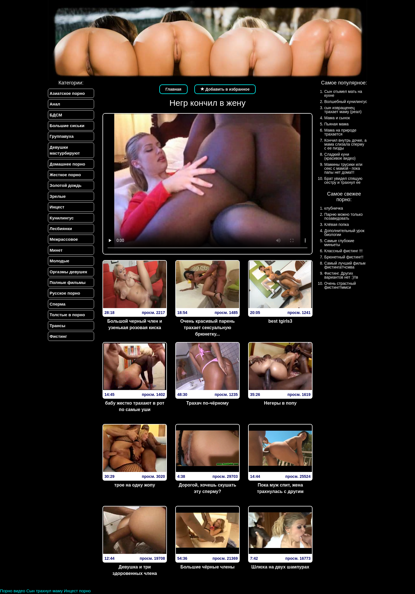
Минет (56, 250)
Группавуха (62, 136)
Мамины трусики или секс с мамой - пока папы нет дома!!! (343, 168)
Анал (55, 104)
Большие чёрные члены (207, 567)
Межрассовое (64, 239)
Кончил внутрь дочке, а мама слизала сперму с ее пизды (345, 144)
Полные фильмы (67, 282)
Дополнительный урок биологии (344, 233)
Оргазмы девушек (68, 271)
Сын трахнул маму (44, 590)
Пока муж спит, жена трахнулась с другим (280, 488)
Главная (173, 89)
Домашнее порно (67, 164)
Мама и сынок (337, 118)
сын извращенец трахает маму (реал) (343, 110)
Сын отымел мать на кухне (343, 93)
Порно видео (12, 590)
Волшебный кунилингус (345, 102)
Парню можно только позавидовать (343, 216)
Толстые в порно (67, 315)
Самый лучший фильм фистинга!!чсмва (344, 265)
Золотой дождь (65, 185)
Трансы (57, 325)
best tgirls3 (280, 321)
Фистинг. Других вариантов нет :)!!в (341, 275)
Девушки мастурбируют (65, 150)
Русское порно (65, 293)
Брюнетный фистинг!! (343, 257)
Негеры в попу (280, 403)
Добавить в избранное (225, 89)
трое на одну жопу (134, 485)
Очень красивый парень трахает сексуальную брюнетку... (207, 327)
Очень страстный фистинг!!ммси (340, 285)
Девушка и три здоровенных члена (134, 570)
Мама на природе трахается (340, 132)
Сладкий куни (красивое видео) (340, 156)
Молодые (59, 261)
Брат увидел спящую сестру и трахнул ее (343, 180)
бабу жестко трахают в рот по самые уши (134, 406)
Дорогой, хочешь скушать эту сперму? (207, 488)
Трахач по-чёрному (207, 403)
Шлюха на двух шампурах (280, 567)
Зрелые (58, 196)
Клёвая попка (336, 224)
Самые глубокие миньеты (339, 243)
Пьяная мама (336, 124)
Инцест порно (77, 590)
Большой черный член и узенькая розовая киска (134, 324)
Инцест (57, 207)
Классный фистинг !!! (343, 251)
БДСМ (56, 115)
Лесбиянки (61, 228)
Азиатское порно (67, 93)
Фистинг (58, 336)
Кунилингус (62, 217)
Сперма (57, 304)
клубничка (333, 208)
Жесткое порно (65, 174)
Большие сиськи (67, 125)
